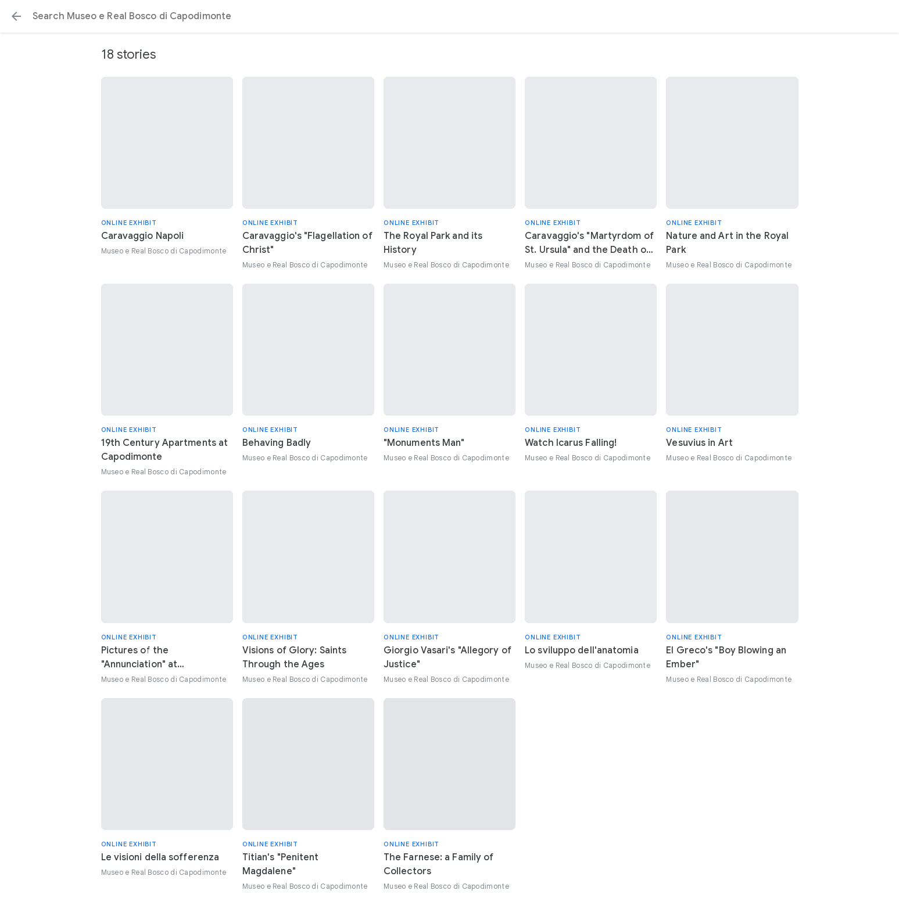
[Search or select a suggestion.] (449, 16)
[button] (16, 16)
